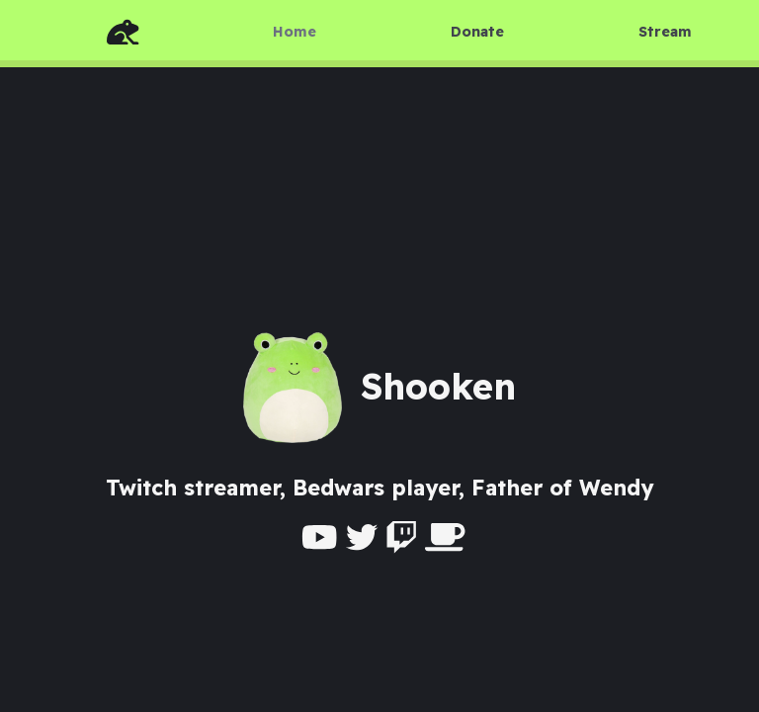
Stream (665, 32)
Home (294, 32)
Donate (477, 32)
